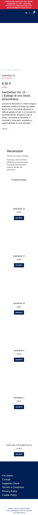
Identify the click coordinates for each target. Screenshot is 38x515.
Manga (9, 70)
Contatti (6, 479)
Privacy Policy (9, 491)
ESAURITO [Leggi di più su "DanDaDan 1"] (19, 407)
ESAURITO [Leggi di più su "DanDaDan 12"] (19, 265)
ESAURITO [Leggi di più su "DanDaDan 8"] (19, 360)
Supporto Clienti (10, 483)
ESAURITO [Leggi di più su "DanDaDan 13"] (19, 218)
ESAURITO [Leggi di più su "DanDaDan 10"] (19, 312)
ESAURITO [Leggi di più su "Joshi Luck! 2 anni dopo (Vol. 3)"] (19, 454)
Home (4, 70)
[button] (26, 12)
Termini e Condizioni (13, 487)
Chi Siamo (7, 475)
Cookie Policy (9, 495)
